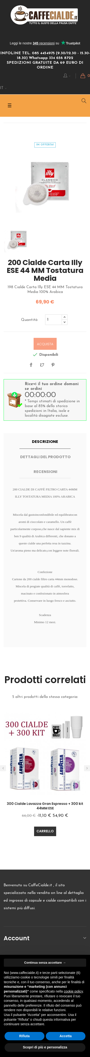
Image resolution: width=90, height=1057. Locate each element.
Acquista (45, 344)
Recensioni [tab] (45, 471)
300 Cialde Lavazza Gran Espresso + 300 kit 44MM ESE (45, 806)
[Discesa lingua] (3, 88)
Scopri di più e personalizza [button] (45, 1047)
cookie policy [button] (73, 991)
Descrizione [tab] (45, 441)
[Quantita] (53, 319)
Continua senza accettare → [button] (45, 962)
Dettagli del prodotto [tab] (45, 457)
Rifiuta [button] (24, 1036)
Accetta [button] (66, 1036)
